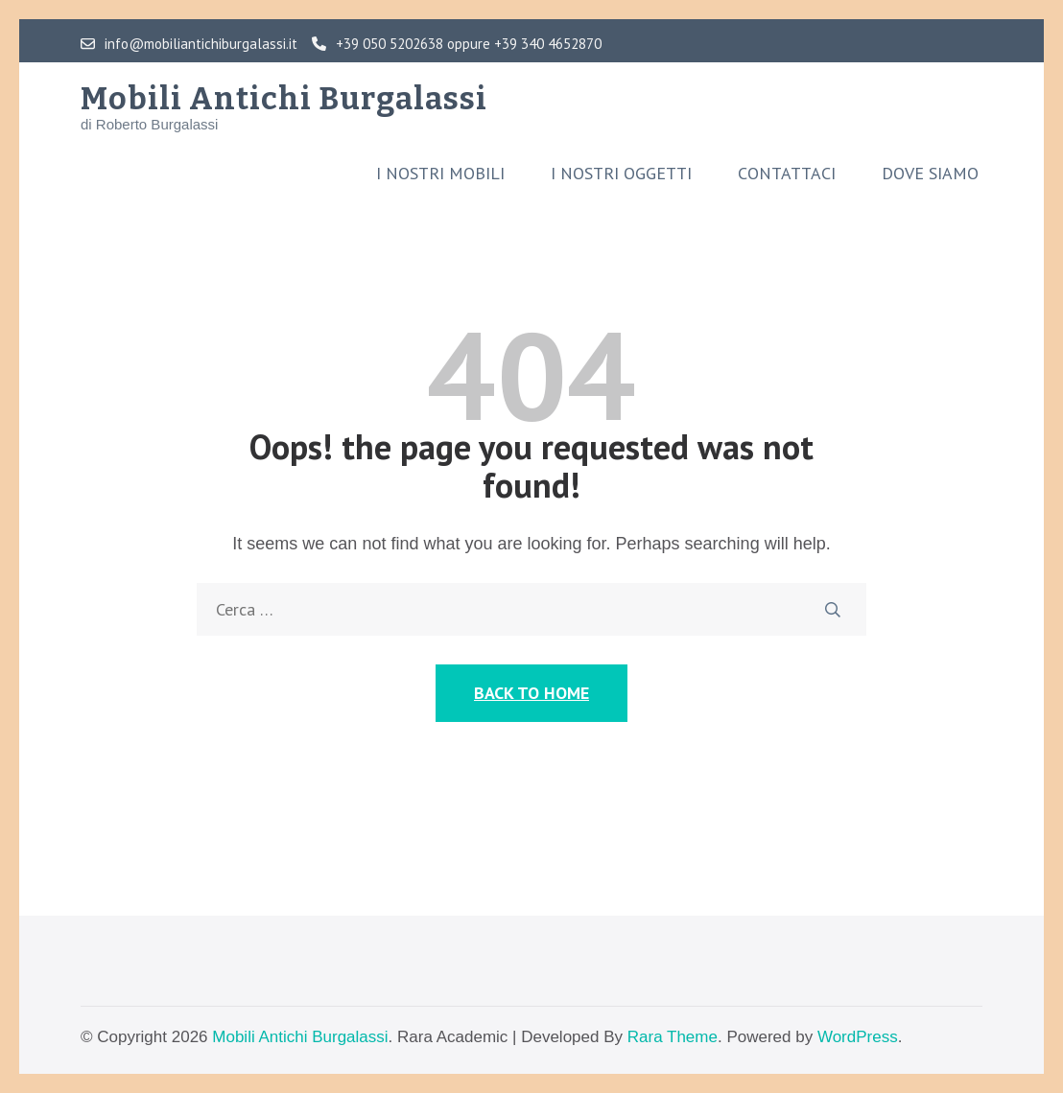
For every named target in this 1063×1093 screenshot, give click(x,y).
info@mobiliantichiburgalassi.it (189, 44)
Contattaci (787, 173)
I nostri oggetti (621, 173)
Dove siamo (930, 173)
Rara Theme (672, 1037)
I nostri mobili (440, 173)
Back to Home (531, 693)
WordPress (857, 1037)
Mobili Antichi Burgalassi (284, 99)
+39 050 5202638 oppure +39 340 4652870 (457, 44)
